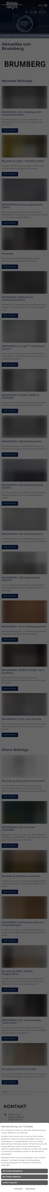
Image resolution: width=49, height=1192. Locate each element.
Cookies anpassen (9, 1183)
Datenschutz (30, 1189)
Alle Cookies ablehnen (11, 1177)
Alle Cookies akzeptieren (12, 1171)
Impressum (18, 1189)
